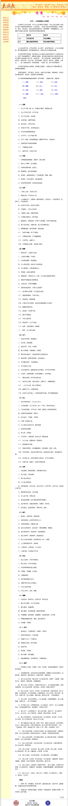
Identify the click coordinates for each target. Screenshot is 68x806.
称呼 (56, 94)
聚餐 (27, 86)
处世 (55, 82)
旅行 (41, 90)
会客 (27, 90)
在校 (41, 82)
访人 (55, 86)
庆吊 (42, 94)
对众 (55, 90)
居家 (27, 82)
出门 (40, 86)
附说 (24, 98)
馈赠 (27, 94)
